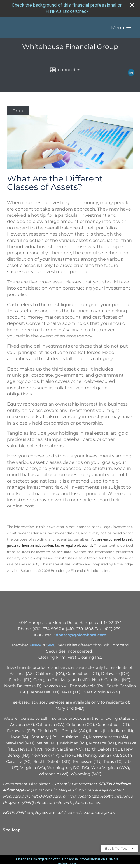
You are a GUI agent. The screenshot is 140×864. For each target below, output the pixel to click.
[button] (121, 27)
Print (18, 110)
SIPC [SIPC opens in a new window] (51, 645)
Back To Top (119, 848)
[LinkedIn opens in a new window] (131, 74)
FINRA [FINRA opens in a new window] (35, 645)
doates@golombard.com (81, 634)
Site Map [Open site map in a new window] (12, 829)
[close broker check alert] (132, 5)
